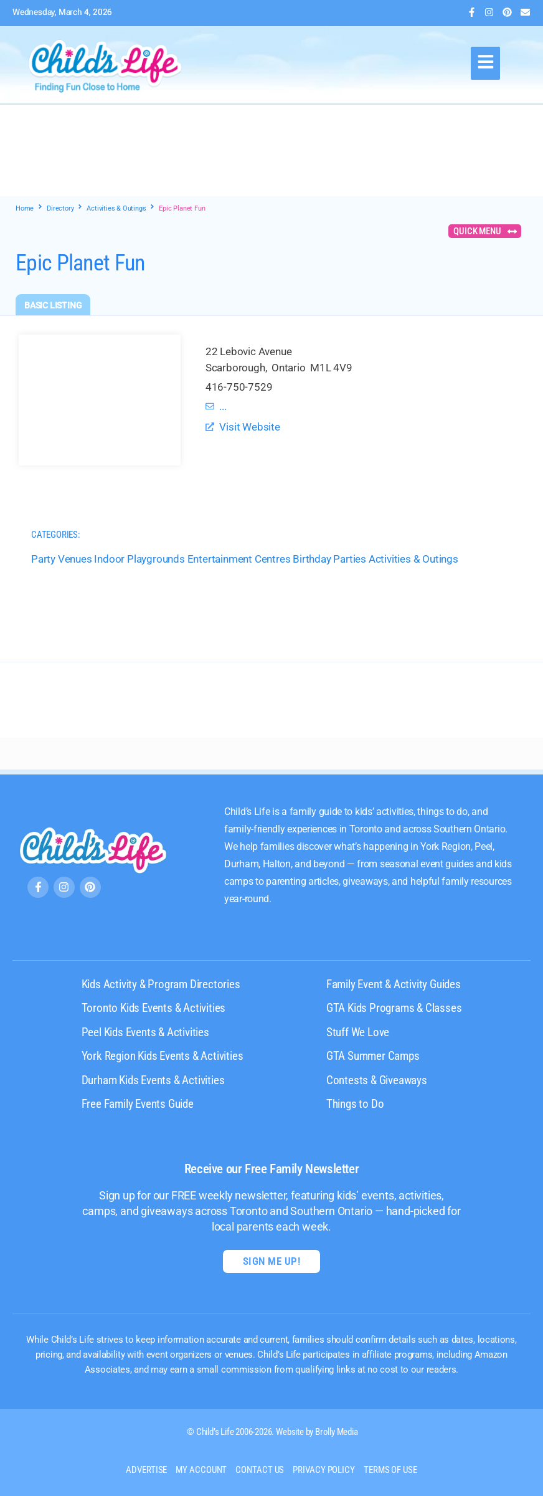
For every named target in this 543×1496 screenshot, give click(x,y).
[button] (485, 63)
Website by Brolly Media (316, 1431)
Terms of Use (390, 1469)
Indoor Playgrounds (139, 559)
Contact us (259, 1469)
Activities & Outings (116, 208)
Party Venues (61, 559)
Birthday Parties (329, 559)
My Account (201, 1469)
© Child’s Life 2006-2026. (230, 1431)
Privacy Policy (324, 1469)
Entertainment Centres (239, 559)
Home (25, 208)
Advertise (146, 1469)
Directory (60, 208)
